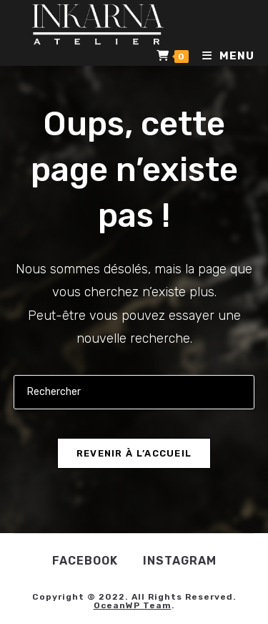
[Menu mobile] (223, 55)
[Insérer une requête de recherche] (134, 392)
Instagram (180, 560)
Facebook (85, 560)
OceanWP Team (133, 605)
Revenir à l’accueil (134, 453)
